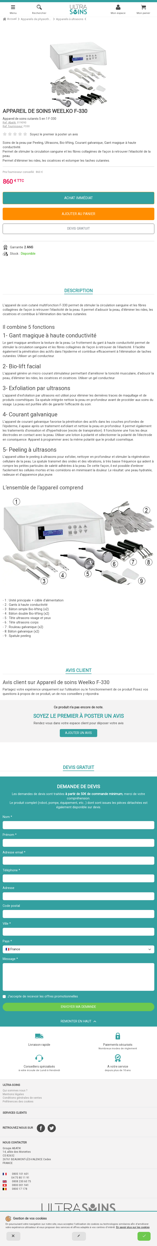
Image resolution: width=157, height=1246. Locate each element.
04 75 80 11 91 (20, 1177)
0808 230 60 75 (21, 1181)
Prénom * (10, 835)
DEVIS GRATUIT (78, 228)
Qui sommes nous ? (15, 1090)
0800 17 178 (19, 1188)
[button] (39, 1085)
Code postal (11, 906)
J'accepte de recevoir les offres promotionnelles (43, 996)
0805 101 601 (20, 1173)
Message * (10, 959)
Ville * (7, 924)
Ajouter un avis (78, 733)
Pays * (7, 941)
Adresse (8, 888)
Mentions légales (13, 1094)
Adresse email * (14, 852)
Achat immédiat (78, 198)
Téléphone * (11, 870)
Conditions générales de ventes (22, 1097)
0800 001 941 (20, 1185)
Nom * (7, 817)
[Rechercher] (39, 9)
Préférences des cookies (18, 1101)
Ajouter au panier (78, 214)
